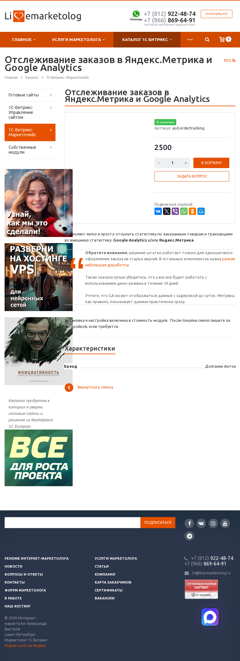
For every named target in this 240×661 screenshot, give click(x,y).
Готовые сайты (24, 94)
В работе (13, 598)
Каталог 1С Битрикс (147, 39)
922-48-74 (170, 13)
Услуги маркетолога (78, 39)
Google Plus (189, 536)
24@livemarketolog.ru (211, 573)
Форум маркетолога (25, 590)
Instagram (213, 523)
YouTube (225, 523)
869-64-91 (170, 20)
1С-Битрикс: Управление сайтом (21, 112)
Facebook (189, 523)
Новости (13, 566)
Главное (23, 39)
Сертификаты (109, 590)
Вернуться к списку (89, 387)
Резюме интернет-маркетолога (37, 558)
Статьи (102, 566)
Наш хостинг (18, 606)
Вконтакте (201, 523)
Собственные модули (22, 150)
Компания (105, 574)
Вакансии (105, 598)
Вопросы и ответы (24, 574)
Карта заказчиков (113, 582)
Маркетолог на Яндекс (25, 646)
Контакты (15, 582)
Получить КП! (216, 14)
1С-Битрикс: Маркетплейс (22, 132)
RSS (229, 60)
